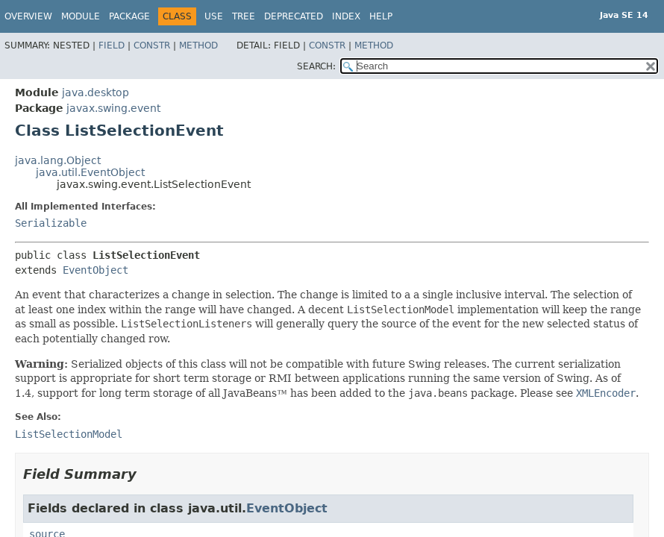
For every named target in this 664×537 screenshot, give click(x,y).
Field (111, 45)
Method (198, 45)
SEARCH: (316, 66)
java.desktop (95, 92)
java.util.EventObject (90, 172)
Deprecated (293, 16)
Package (129, 16)
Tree (243, 16)
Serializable (51, 223)
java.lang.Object (58, 160)
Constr (152, 45)
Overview (28, 16)
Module (80, 16)
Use (213, 16)
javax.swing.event (113, 108)
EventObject (95, 270)
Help (380, 16)
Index (346, 16)
